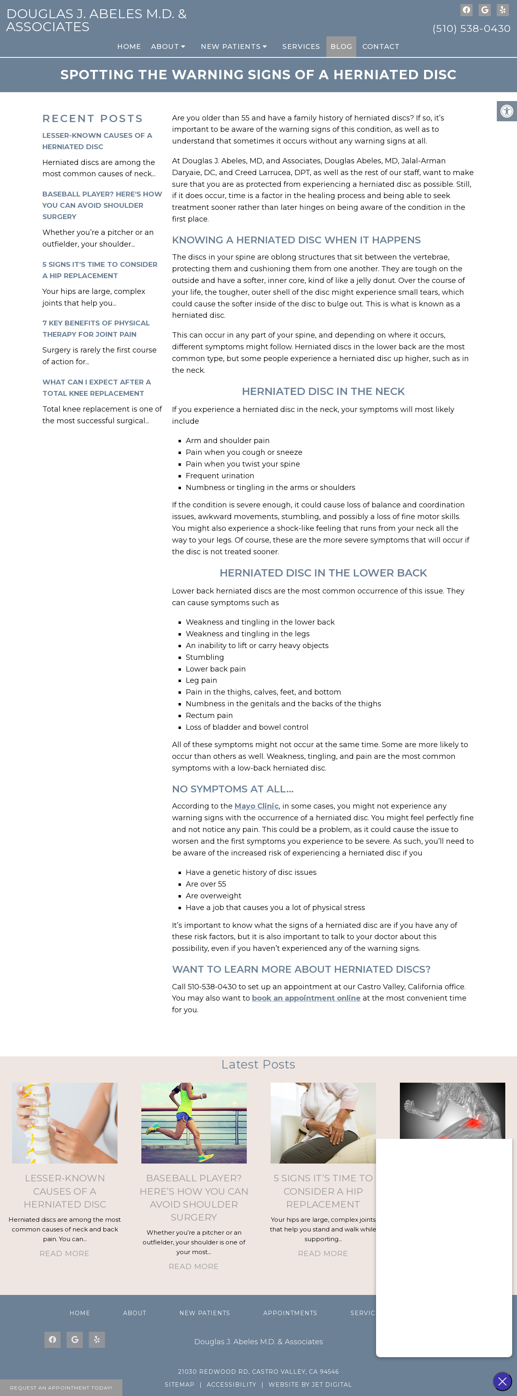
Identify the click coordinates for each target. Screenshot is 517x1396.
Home (129, 46)
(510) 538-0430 (471, 28)
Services (301, 46)
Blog (341, 46)
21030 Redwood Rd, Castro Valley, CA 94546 (258, 1371)
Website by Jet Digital (310, 1384)
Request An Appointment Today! (61, 1388)
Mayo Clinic (257, 806)
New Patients (231, 46)
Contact (381, 46)
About (165, 46)
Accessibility (231, 1384)
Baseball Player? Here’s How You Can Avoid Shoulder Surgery (102, 205)
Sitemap (180, 1384)
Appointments (290, 1313)
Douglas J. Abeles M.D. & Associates (96, 20)
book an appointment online (306, 998)
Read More (65, 1253)
